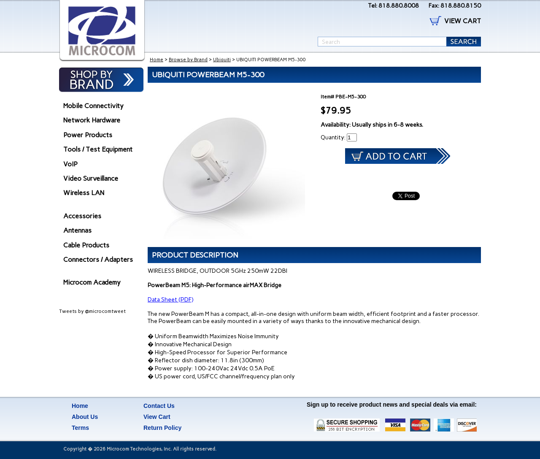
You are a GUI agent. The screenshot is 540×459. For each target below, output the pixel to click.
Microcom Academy (92, 282)
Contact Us (159, 405)
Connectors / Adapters (98, 259)
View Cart (156, 416)
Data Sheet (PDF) (170, 299)
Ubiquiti (222, 59)
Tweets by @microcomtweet (92, 311)
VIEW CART (462, 21)
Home (156, 59)
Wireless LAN (83, 193)
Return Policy (162, 427)
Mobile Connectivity (93, 106)
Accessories (82, 216)
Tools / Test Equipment (97, 149)
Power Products (87, 135)
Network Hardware (91, 120)
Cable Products (86, 245)
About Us (85, 416)
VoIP (70, 164)
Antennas (77, 230)
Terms (80, 427)
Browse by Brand (188, 59)
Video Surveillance (90, 178)
